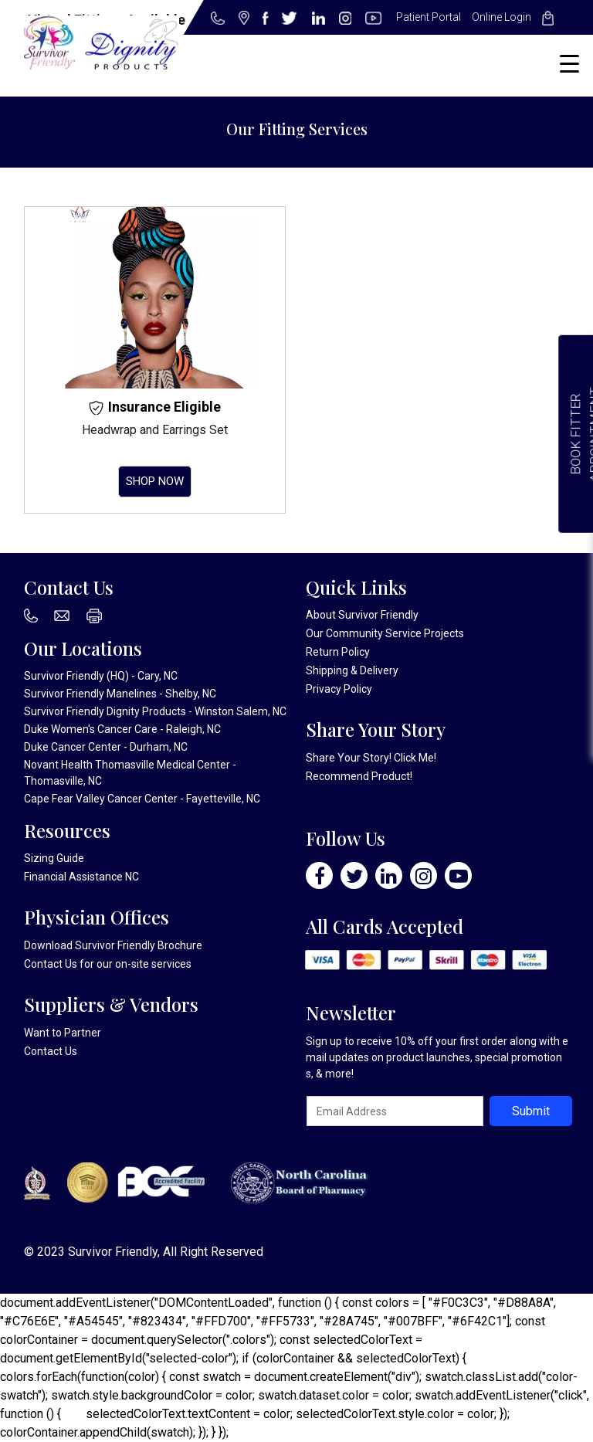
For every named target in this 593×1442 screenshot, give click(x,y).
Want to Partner (62, 1032)
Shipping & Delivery (352, 670)
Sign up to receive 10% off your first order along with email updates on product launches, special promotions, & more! (437, 1057)
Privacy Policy (339, 689)
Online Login (501, 17)
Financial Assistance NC (81, 876)
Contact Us (50, 964)
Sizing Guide (54, 858)
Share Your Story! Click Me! (371, 758)
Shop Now (155, 481)
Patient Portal (428, 17)
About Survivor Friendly (362, 615)
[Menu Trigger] (569, 63)
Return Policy (338, 652)
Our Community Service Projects (385, 633)
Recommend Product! (359, 776)
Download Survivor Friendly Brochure (113, 945)
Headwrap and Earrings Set (155, 429)
